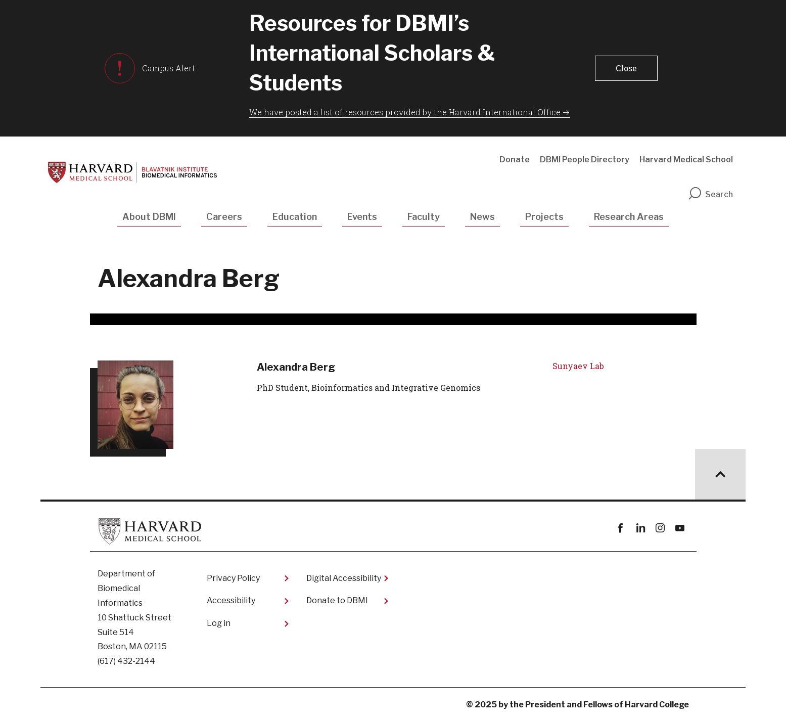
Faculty (423, 216)
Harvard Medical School (686, 159)
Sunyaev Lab (578, 365)
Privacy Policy (233, 578)
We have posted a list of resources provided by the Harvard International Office (405, 112)
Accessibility (231, 600)
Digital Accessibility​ (343, 578)
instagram (660, 528)
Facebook (621, 528)
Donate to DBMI (337, 600)
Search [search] (710, 194)
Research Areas (629, 216)
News (482, 216)
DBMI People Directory (584, 159)
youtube (680, 528)
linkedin (641, 528)
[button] (626, 68)
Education (294, 216)
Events (362, 216)
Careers (224, 216)
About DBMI (149, 216)
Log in (218, 623)
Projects (544, 216)
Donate (514, 159)
